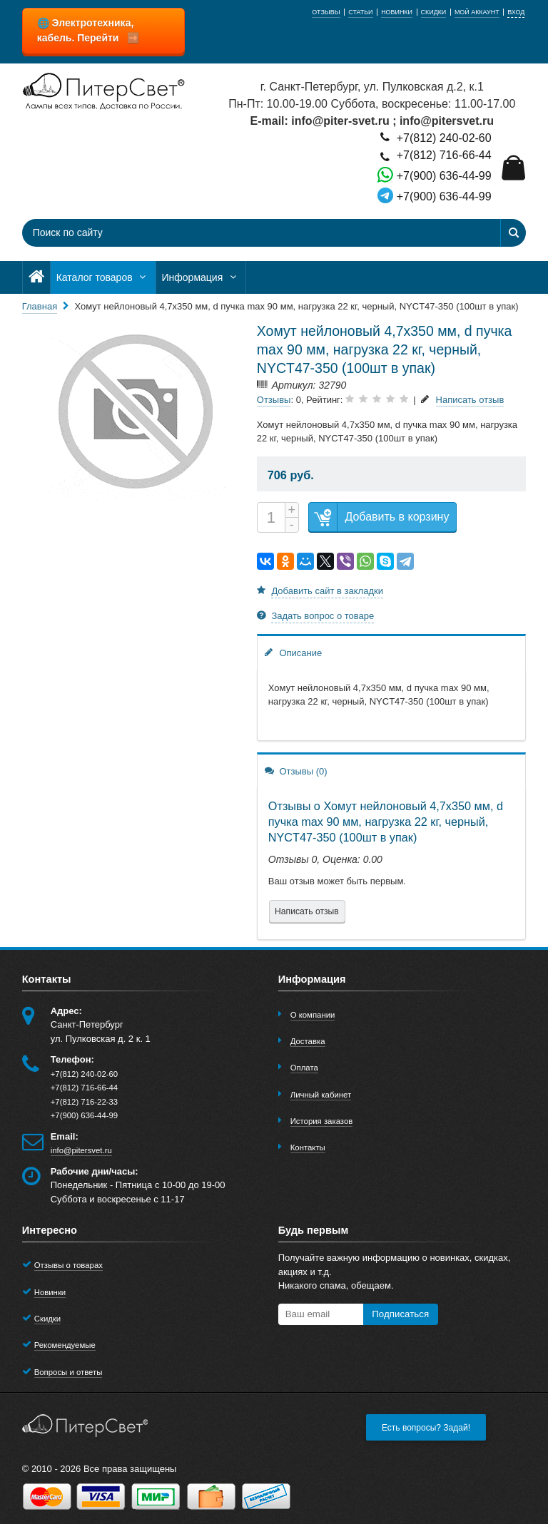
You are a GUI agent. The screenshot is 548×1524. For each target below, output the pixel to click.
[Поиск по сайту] (231, 233)
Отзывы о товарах (68, 1265)
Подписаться (400, 1314)
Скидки (47, 1318)
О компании (312, 1015)
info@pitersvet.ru (81, 1150)
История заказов (321, 1121)
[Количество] (271, 517)
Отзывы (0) (296, 770)
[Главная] (36, 277)
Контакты (307, 1147)
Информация (201, 277)
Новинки (50, 1292)
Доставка (307, 1041)
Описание (293, 652)
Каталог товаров (103, 277)
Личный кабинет (320, 1094)
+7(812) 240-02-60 (434, 137)
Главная (39, 306)
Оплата (304, 1067)
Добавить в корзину (379, 517)
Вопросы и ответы (68, 1372)
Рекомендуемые (65, 1345)
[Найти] (513, 233)
